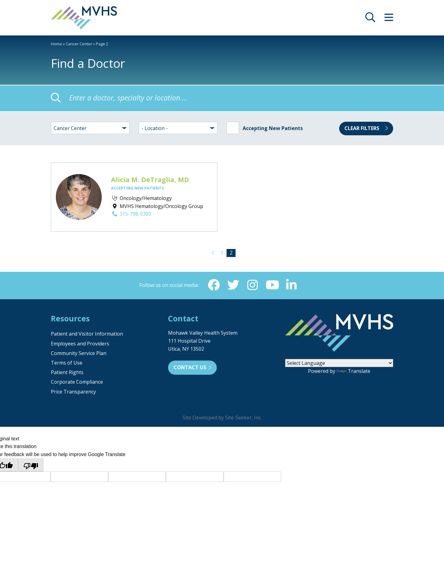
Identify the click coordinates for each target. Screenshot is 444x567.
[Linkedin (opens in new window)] (292, 285)
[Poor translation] (30, 465)
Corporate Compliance (77, 382)
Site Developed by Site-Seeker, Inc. (222, 418)
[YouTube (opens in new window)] (272, 285)
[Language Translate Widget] (339, 364)
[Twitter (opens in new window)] (233, 285)
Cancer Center (79, 44)
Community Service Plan (78, 353)
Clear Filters (366, 128)
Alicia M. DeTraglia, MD (150, 179)
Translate (353, 371)
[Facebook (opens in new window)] (213, 285)
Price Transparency (73, 392)
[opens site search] (370, 19)
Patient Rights (67, 372)
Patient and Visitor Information (87, 334)
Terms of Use (66, 363)
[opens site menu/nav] (388, 19)
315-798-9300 (131, 213)
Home (56, 44)
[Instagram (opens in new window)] (252, 285)
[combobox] (90, 128)
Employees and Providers (80, 344)
